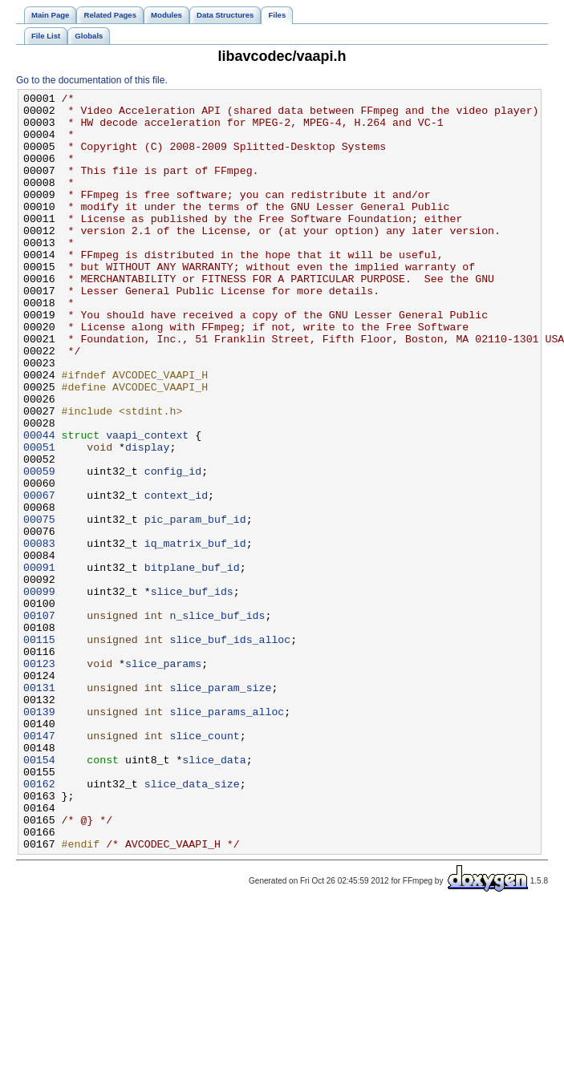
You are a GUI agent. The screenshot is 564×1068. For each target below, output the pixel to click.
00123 (39, 778)
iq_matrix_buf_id (195, 634)
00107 (39, 721)
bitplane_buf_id (192, 663)
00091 (39, 663)
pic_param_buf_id (195, 605)
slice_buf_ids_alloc (229, 749)
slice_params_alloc (226, 836)
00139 (39, 836)
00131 (39, 807)
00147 (39, 865)
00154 (39, 894)
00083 (39, 634)
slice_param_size (220, 807)
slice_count (204, 865)
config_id (172, 547)
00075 (39, 605)
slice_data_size (192, 923)
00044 (39, 504)
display (147, 519)
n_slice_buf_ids (217, 721)
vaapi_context (147, 504)
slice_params (163, 778)
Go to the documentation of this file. (92, 80)
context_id (176, 576)
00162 (39, 923)
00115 (39, 749)
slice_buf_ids (192, 692)
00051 (39, 519)
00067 (39, 576)
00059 (39, 547)
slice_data (213, 894)
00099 (39, 692)
